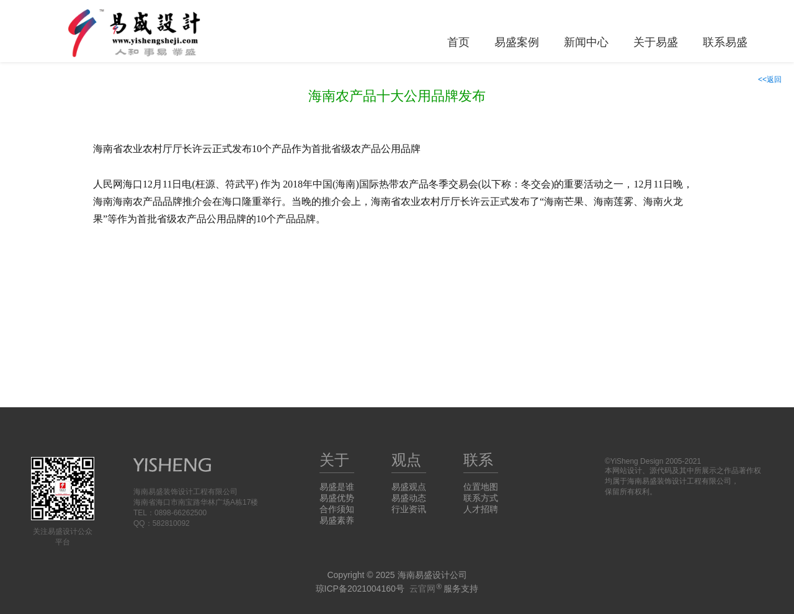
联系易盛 (725, 42)
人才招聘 (480, 509)
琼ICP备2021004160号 (360, 589)
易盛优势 (336, 498)
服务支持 (444, 589)
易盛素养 (336, 520)
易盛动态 (408, 498)
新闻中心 (586, 42)
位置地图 (480, 487)
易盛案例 (516, 42)
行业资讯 (408, 509)
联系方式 (480, 498)
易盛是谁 (336, 487)
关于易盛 (655, 42)
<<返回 (770, 79)
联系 (478, 459)
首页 (458, 42)
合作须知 (336, 509)
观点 (406, 459)
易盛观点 (408, 487)
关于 (334, 459)
